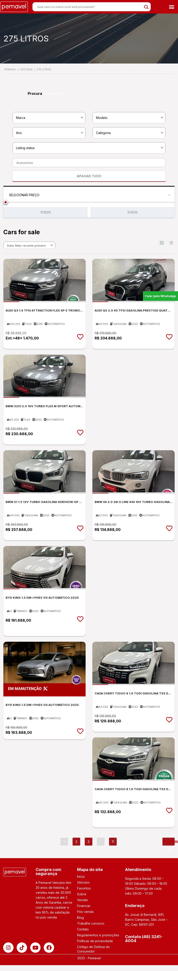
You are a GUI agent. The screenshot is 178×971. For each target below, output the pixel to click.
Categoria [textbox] (103, 133)
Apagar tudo (52, 94)
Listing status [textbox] (25, 148)
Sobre (81, 894)
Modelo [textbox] (101, 118)
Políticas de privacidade (95, 941)
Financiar (83, 906)
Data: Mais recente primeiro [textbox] (26, 245)
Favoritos (84, 888)
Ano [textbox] (19, 133)
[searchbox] (87, 163)
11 (113, 842)
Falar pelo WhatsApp (160, 296)
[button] (171, 6)
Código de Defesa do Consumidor (93, 949)
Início (81, 876)
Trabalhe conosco (90, 923)
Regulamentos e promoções (98, 935)
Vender (82, 900)
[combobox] (49, 117)
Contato (83, 929)
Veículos (83, 882)
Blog (80, 917)
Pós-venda (85, 912)
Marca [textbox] (20, 118)
